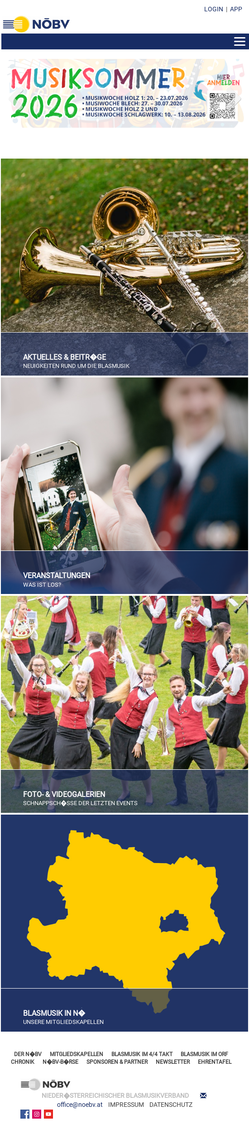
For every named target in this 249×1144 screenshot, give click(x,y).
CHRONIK (22, 1062)
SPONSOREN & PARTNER (117, 1062)
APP (236, 9)
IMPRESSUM (126, 1104)
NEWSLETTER (173, 1062)
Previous (16, 96)
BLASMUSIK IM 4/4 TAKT (141, 1054)
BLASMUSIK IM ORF (204, 1054)
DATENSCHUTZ (170, 1104)
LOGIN (213, 9)
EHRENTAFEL (214, 1062)
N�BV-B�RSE (60, 1062)
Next (233, 96)
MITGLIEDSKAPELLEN (76, 1054)
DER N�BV (28, 1054)
